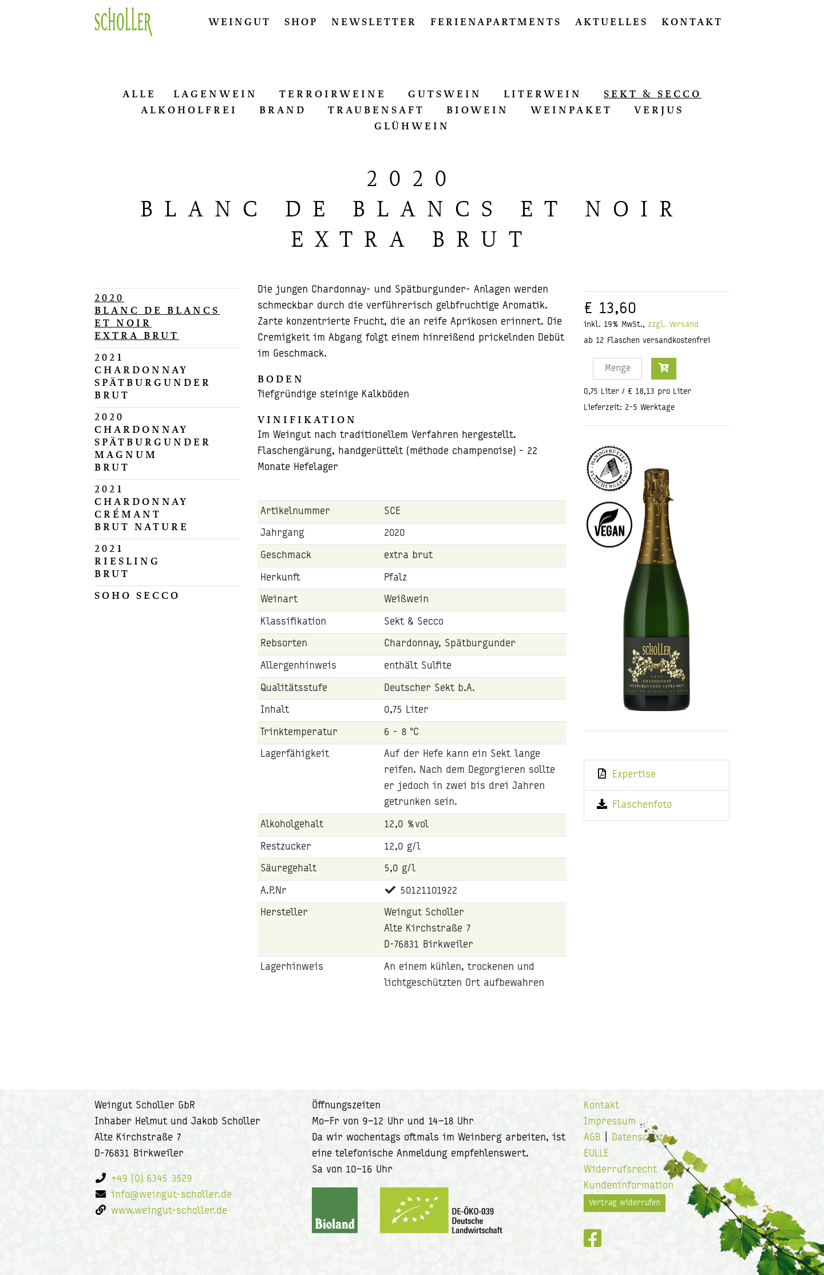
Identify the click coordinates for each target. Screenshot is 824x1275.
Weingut (239, 22)
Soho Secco (137, 595)
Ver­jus (659, 110)
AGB (592, 1137)
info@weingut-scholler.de (171, 1195)
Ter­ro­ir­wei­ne (332, 94)
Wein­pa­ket (571, 110)
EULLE (596, 1153)
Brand (282, 110)
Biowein (477, 110)
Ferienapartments (495, 22)
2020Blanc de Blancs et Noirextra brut (157, 316)
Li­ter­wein (543, 94)
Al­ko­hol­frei (189, 110)
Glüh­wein (412, 126)
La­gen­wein (215, 94)
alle (139, 94)
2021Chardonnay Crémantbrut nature (141, 508)
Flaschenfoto (642, 805)
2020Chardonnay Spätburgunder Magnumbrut (152, 442)
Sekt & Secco (653, 94)
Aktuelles (611, 22)
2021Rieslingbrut (127, 561)
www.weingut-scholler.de (169, 1211)
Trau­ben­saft (376, 110)
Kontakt (692, 22)
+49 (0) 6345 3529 (151, 1179)
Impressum (610, 1121)
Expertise (634, 774)
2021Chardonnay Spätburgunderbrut (152, 376)
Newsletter (374, 22)
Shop (301, 22)
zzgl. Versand (673, 325)
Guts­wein (445, 94)
